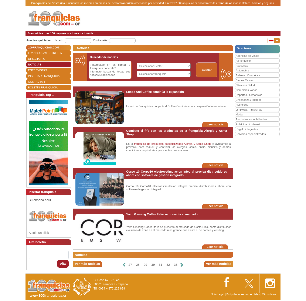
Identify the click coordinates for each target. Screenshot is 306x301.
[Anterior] (123, 264)
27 (130, 264)
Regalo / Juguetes (247, 129)
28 (138, 264)
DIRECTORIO (36, 58)
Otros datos (269, 294)
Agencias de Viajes (247, 55)
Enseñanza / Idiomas (248, 99)
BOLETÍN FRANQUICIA (43, 87)
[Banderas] (274, 40)
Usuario (58, 40)
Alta (63, 263)
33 (176, 264)
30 (153, 264)
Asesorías (242, 65)
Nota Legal (217, 294)
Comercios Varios (246, 90)
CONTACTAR (36, 81)
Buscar (207, 69)
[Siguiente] (181, 264)
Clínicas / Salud (245, 85)
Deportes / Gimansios (249, 95)
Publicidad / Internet (248, 124)
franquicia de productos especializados (158, 143)
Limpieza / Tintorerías (249, 109)
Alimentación (243, 60)
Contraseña (100, 40)
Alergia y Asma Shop (197, 143)
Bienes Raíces (245, 80)
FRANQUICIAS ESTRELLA (45, 53)
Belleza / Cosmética (248, 75)
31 (160, 264)
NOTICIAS (34, 64)
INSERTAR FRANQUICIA (44, 76)
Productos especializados (251, 119)
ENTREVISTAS (37, 70)
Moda (239, 114)
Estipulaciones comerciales (243, 294)
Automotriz (242, 70)
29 (145, 264)
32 (168, 264)
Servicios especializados (251, 134)
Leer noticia (215, 124)
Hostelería (242, 104)
